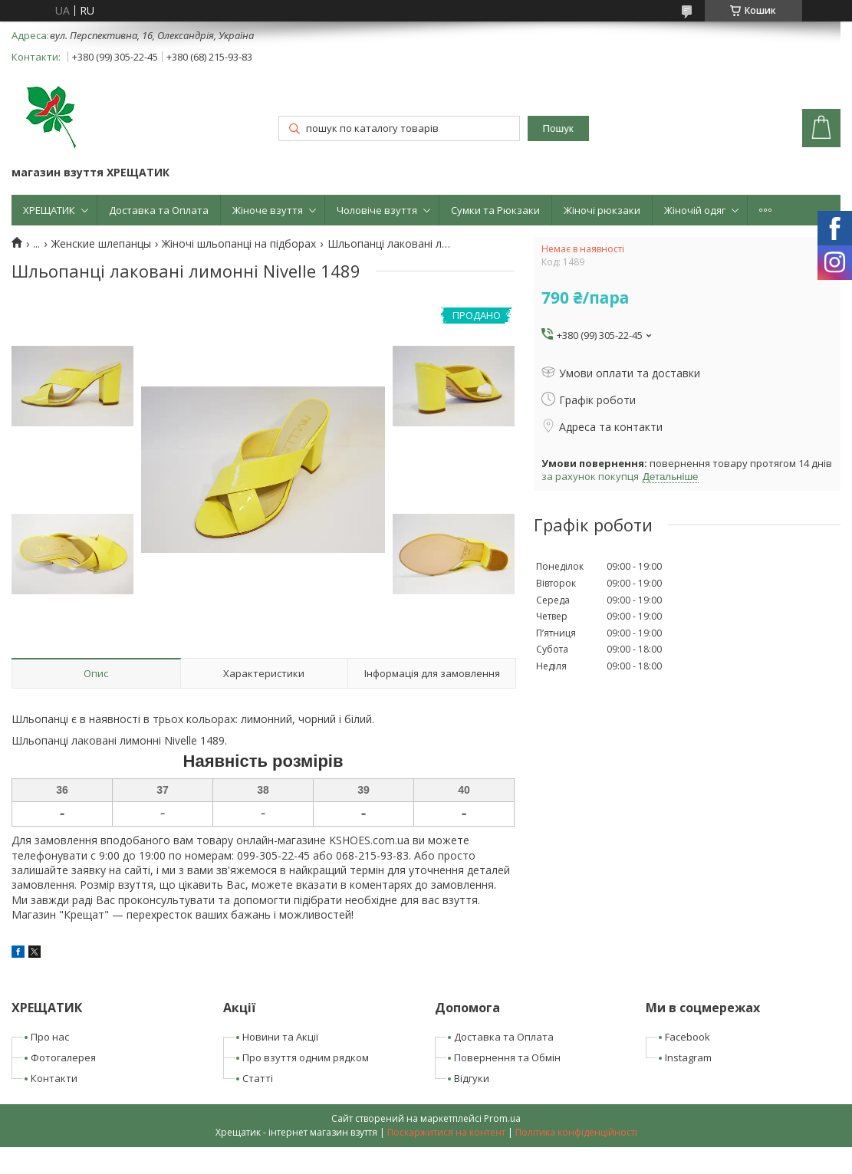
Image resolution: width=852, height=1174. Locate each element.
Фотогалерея (63, 1057)
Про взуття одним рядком (305, 1057)
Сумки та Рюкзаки (495, 210)
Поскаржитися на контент (446, 1132)
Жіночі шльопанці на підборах (239, 244)
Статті (257, 1078)
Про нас (50, 1037)
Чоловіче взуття (377, 210)
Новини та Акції (280, 1037)
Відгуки (471, 1078)
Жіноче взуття (267, 210)
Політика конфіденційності (576, 1132)
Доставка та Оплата (159, 210)
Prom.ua (502, 1118)
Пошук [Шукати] (558, 128)
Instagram (688, 1057)
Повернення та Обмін (507, 1057)
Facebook (687, 1037)
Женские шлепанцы (101, 244)
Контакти (54, 1078)
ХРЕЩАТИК (49, 210)
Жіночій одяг (694, 210)
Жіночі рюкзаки (602, 210)
